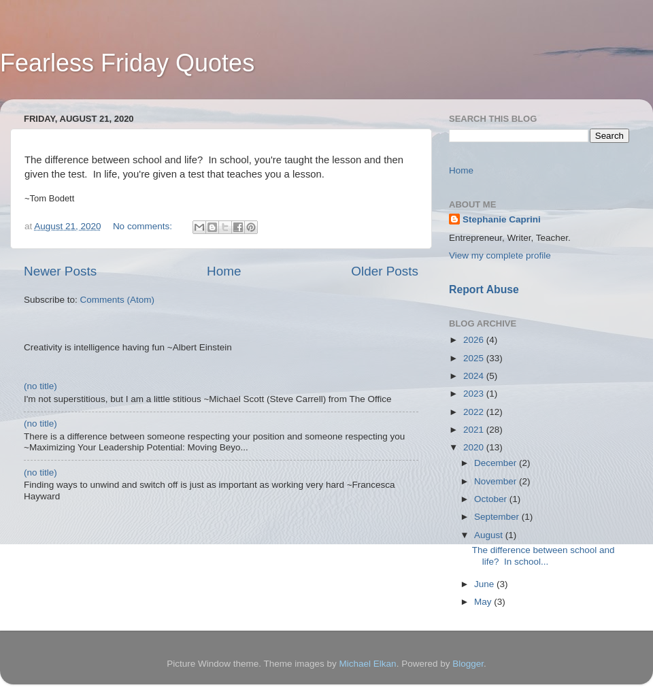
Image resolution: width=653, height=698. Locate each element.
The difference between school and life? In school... (543, 555)
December (496, 463)
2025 (474, 358)
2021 (474, 430)
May (484, 602)
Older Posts (384, 271)
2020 (474, 447)
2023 (474, 393)
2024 (474, 376)
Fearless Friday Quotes (127, 63)
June (485, 584)
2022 (474, 412)
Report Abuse (484, 289)
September (498, 517)
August (489, 535)
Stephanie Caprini (502, 219)
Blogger (468, 664)
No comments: (144, 226)
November (496, 481)
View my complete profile (500, 255)
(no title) (40, 386)
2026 (474, 340)
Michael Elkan (368, 664)
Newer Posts (60, 271)
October (491, 499)
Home (224, 271)
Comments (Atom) (117, 300)
